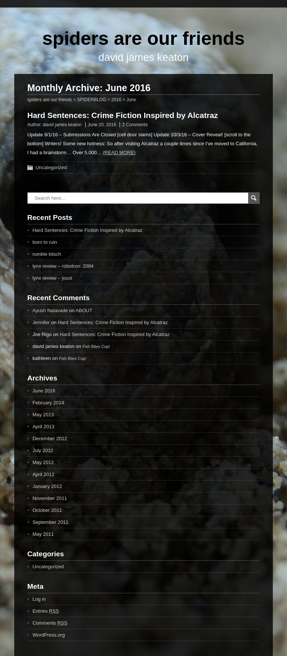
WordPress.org (49, 635)
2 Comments (135, 124)
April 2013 (44, 426)
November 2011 (50, 498)
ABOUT (83, 310)
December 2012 (50, 438)
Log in (39, 599)
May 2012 (43, 462)
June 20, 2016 (102, 124)
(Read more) (119, 152)
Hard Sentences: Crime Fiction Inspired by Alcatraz (122, 115)
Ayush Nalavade (50, 310)
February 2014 (48, 402)
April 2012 (44, 474)
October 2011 (47, 510)
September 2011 (50, 522)
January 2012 (47, 486)
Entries (46, 611)
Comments (50, 623)
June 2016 (44, 391)
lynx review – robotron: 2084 (63, 266)
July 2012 (43, 450)
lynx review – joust (52, 278)
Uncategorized (51, 167)
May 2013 (43, 414)
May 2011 (43, 534)
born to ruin (45, 242)
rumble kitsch (47, 254)
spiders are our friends (143, 38)
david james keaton (62, 124)
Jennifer (41, 322)
